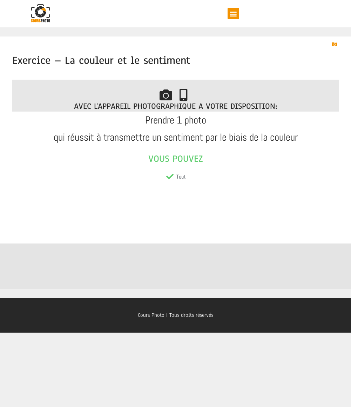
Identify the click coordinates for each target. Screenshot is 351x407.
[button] (233, 13)
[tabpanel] (175, 130)
